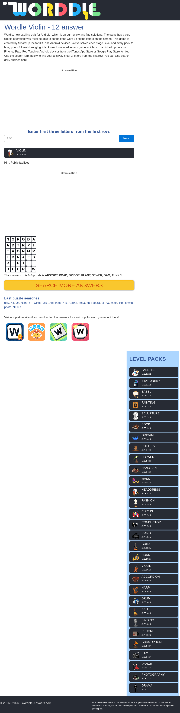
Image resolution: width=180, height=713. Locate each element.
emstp (129, 302)
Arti (51, 302)
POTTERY (154, 448)
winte (37, 302)
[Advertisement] (69, 98)
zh (88, 302)
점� (45, 302)
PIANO (154, 535)
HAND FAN (154, 469)
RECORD (154, 633)
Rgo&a (95, 302)
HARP (154, 589)
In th (58, 302)
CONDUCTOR (154, 524)
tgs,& (82, 302)
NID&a (17, 307)
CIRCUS (154, 513)
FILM (154, 654)
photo (7, 307)
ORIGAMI (154, 437)
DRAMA (154, 687)
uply (6, 302)
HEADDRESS (154, 491)
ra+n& (105, 302)
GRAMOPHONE (154, 644)
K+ (12, 302)
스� (65, 302)
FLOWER (154, 459)
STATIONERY (154, 382)
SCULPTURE (154, 415)
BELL (154, 611)
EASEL (154, 393)
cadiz (114, 302)
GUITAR (154, 546)
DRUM (154, 600)
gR (31, 302)
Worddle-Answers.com (36, 703)
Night (24, 302)
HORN (154, 556)
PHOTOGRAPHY (154, 676)
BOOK (154, 426)
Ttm (121, 302)
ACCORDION (154, 578)
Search (126, 138)
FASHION (154, 502)
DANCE (154, 665)
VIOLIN (69, 152)
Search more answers (69, 285)
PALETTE (154, 371)
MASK (154, 480)
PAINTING (154, 404)
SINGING (154, 622)
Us (17, 302)
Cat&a (73, 302)
